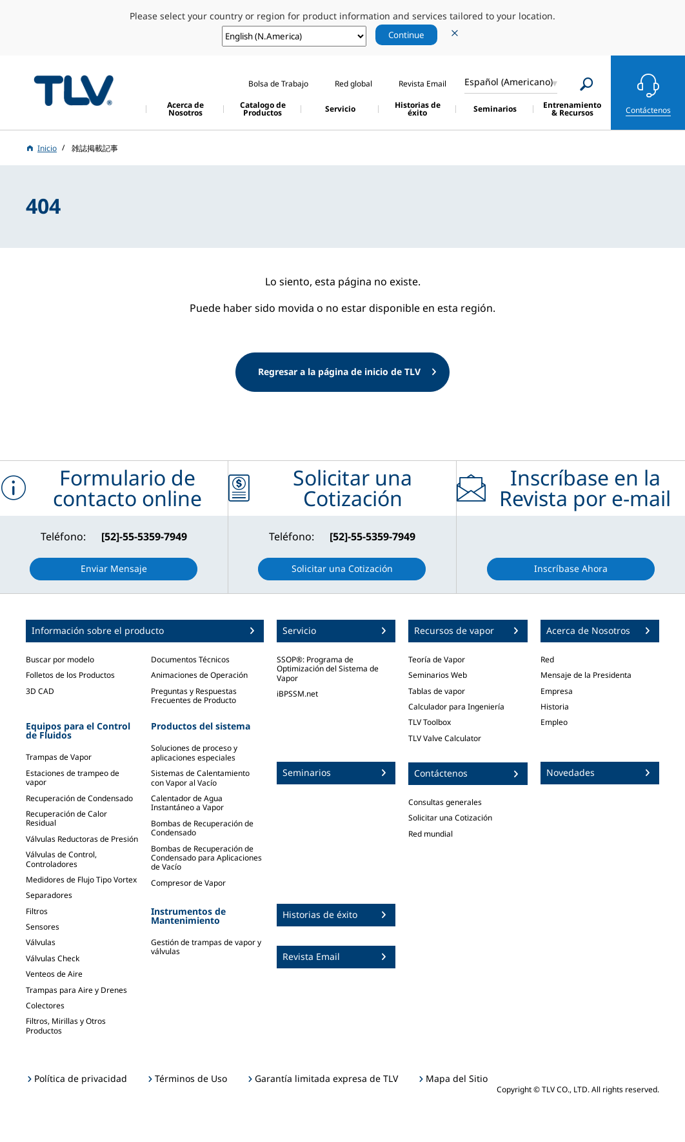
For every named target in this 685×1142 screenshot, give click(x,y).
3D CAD (40, 691)
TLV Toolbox (429, 722)
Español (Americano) (508, 82)
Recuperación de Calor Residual (66, 818)
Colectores (45, 1005)
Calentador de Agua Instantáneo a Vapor (187, 803)
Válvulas (40, 942)
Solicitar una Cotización (450, 817)
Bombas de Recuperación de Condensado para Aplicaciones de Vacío (206, 858)
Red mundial (430, 833)
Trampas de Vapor (59, 756)
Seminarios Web (437, 674)
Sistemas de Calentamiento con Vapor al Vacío (200, 778)
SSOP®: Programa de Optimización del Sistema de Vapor (328, 669)
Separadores (49, 895)
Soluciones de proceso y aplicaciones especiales (194, 752)
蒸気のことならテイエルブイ (74, 90)
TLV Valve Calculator (444, 738)
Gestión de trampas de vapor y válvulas (206, 947)
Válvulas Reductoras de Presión (82, 838)
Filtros (37, 911)
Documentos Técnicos (190, 659)
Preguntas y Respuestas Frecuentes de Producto (194, 696)
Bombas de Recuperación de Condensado (202, 828)
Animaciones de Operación (199, 674)
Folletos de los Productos (70, 674)
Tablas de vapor (436, 691)
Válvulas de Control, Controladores (61, 859)
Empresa (557, 691)
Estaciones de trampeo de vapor (72, 778)
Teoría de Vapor (436, 659)
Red (547, 659)
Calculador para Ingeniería (456, 706)
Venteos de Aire (54, 973)
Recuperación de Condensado (79, 798)
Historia (555, 706)
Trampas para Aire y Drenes (76, 989)
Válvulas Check (52, 958)
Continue (406, 35)
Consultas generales (445, 802)
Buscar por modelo (60, 659)
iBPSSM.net (297, 693)
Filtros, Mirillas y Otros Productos (66, 1025)
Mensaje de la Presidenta (586, 674)
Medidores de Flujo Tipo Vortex (81, 879)
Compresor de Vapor (188, 882)
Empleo (554, 722)
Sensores (42, 926)
